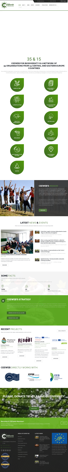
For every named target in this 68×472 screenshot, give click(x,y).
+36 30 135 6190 (53, 1)
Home (19, 5)
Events (32, 5)
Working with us (52, 5)
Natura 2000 (20, 447)
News (28, 5)
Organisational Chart (13, 317)
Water (19, 458)
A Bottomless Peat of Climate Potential (14, 254)
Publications (45, 5)
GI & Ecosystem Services (22, 443)
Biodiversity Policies (21, 438)
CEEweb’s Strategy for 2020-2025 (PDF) (16, 312)
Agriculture (20, 436)
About (23, 5)
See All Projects (62, 330)
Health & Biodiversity (21, 445)
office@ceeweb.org (40, 1)
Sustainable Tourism (21, 456)
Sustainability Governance (22, 452)
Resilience (19, 449)
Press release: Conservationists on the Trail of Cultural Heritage (44, 462)
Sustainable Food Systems (23, 454)
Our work (37, 5)
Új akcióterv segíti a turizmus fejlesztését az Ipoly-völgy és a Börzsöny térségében (44, 438)
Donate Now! (34, 408)
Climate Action (20, 441)
